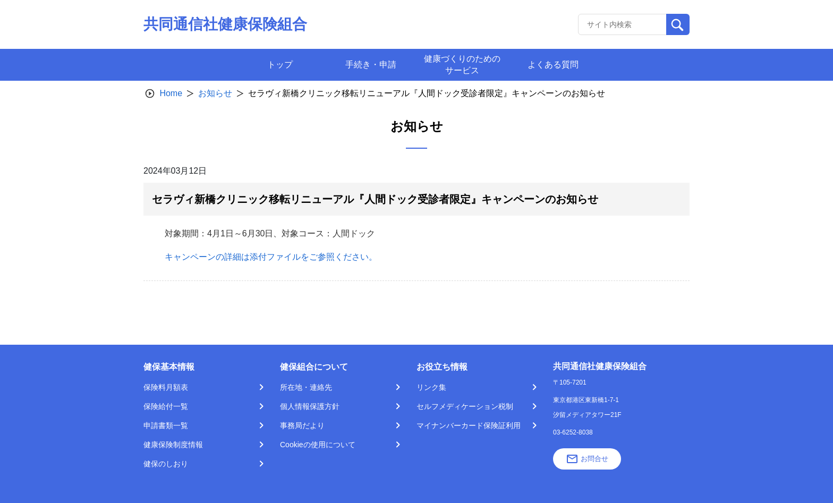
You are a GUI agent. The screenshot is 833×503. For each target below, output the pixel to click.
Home (170, 93)
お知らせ (215, 93)
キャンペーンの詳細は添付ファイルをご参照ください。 (271, 256)
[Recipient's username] (622, 24)
